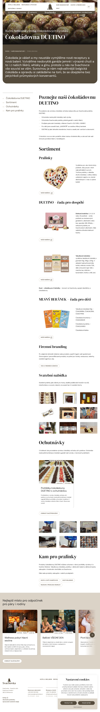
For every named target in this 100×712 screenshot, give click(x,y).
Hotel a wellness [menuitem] (14, 5)
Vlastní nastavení (77, 707)
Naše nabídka (45, 193)
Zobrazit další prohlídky (49, 513)
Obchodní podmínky (9, 700)
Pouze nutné (86, 703)
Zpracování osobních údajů (11, 702)
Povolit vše (69, 703)
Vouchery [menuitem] (21, 13)
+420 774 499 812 (51, 692)
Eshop (5, 698)
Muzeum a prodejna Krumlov (50, 585)
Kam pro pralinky (15, 110)
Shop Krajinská (67, 580)
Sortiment (11, 102)
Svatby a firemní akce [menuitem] (78, 5)
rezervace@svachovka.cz (35, 694)
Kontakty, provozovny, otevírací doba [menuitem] (77, 13)
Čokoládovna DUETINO (18, 98)
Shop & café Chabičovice (49, 580)
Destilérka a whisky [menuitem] (15, 8)
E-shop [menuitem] (11, 13)
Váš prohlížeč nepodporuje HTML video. (50, 22)
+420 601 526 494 (33, 692)
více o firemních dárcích (49, 366)
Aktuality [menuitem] (32, 13)
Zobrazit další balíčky (12, 661)
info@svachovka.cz (51, 694)
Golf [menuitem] (57, 8)
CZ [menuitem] (89, 7)
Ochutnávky (12, 106)
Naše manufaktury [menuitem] (62, 5)
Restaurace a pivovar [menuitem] (29, 5)
